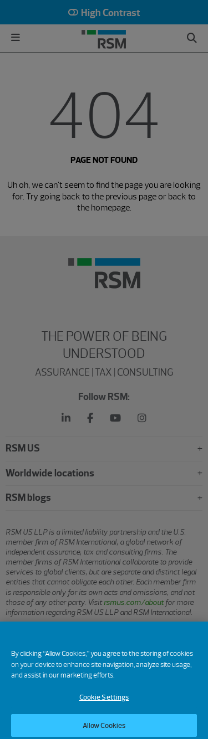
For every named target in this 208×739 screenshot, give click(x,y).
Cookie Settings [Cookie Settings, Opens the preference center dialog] (104, 702)
